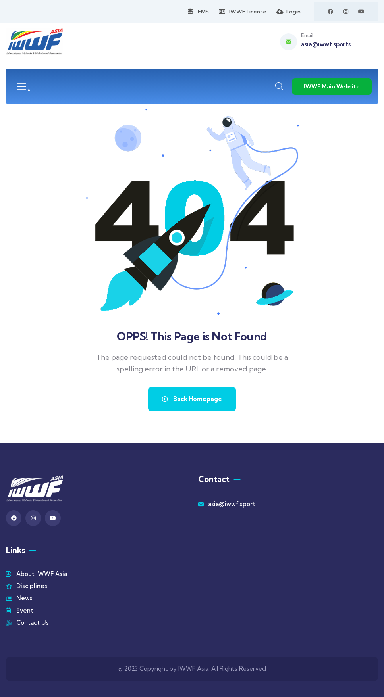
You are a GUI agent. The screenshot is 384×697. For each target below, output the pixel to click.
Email (307, 35)
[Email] (288, 41)
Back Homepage (192, 399)
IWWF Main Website (332, 86)
